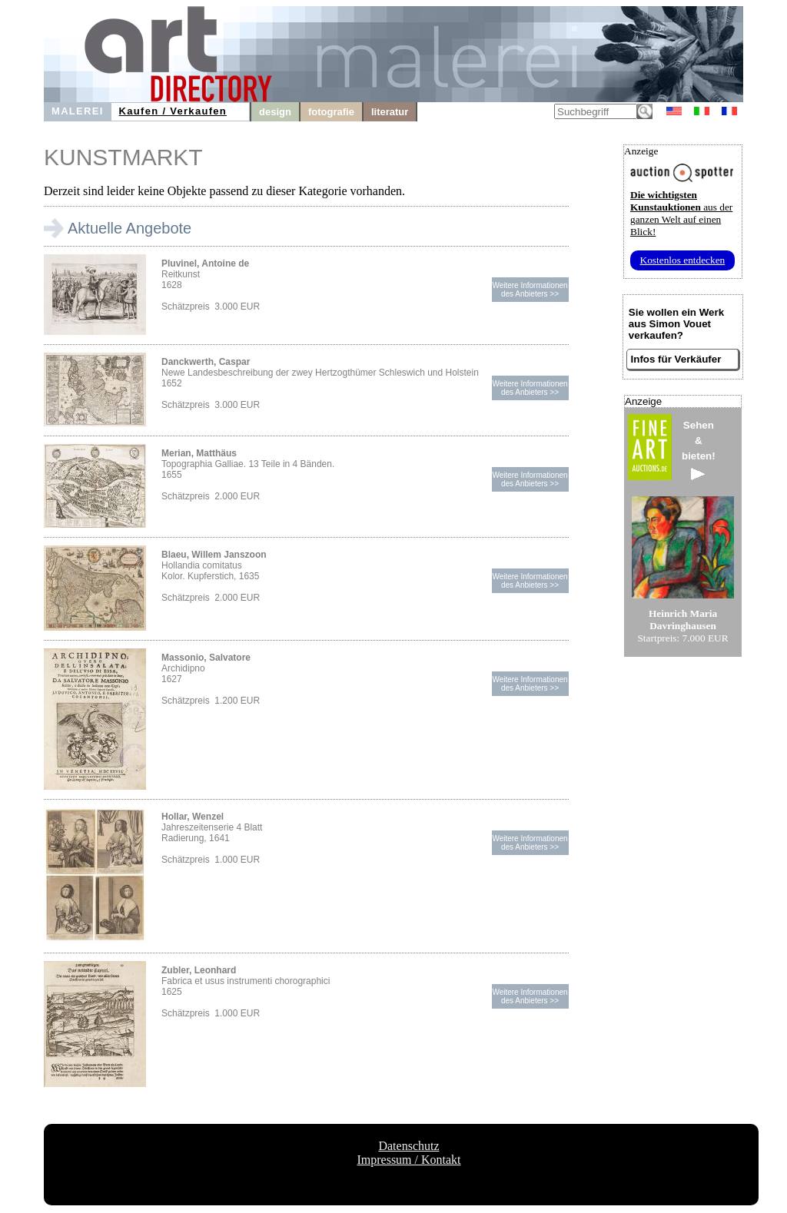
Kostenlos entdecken (683, 260)
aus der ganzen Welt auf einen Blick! (681, 213)
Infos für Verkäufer (676, 359)
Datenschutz (408, 1145)
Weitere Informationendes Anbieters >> (529, 289)
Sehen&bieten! (699, 449)
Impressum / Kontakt (408, 1159)
